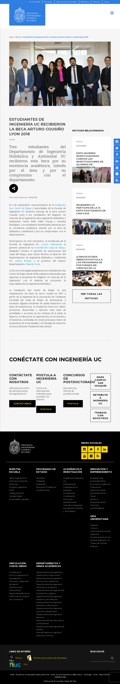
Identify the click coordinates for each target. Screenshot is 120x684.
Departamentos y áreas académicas (48, 565)
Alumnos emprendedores (97, 506)
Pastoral (94, 546)
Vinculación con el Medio (18, 565)
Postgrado (41, 484)
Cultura (93, 528)
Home (11, 37)
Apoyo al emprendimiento (98, 500)
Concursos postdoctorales (69, 500)
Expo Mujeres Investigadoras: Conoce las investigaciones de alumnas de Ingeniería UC (89, 160)
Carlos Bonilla (23, 261)
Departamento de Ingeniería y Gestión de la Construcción (49, 573)
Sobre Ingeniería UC (18, 478)
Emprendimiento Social (98, 494)
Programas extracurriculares (97, 488)
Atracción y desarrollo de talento (19, 582)
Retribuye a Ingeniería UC (100, 399)
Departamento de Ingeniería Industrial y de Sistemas (49, 598)
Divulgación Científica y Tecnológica (73, 509)
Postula (46, 409)
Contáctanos (22, 403)
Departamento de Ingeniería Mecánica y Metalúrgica (49, 603)
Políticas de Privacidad (53, 681)
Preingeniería (15, 578)
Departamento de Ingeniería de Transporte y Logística (50, 591)
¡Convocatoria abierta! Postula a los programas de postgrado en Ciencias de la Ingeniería (89, 263)
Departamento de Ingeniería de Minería (50, 628)
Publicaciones (69, 484)
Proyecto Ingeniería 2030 (18, 488)
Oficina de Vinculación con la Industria (19, 598)
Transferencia (15, 572)
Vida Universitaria (99, 517)
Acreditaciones (42, 490)
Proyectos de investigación (69, 494)
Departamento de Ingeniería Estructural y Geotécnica (49, 579)
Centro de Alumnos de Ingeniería (100, 532)
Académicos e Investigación (72, 470)
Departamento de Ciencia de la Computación (50, 622)
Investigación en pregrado (70, 488)
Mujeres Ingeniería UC (100, 540)
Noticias (18, 37)
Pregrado (40, 481)
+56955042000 (60, 677)
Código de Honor (16, 493)
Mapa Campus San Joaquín (101, 381)
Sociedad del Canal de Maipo (49, 247)
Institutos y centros (44, 635)
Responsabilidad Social (19, 593)
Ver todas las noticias (91, 296)
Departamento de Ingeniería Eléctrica (49, 616)
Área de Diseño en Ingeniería (49, 632)
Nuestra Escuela (15, 470)
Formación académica (100, 484)
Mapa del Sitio (70, 681)
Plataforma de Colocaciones (15, 588)
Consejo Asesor (15, 496)
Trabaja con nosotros (100, 415)
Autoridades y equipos (19, 499)
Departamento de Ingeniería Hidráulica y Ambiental (49, 585)
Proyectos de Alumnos (100, 537)
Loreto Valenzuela (51, 244)
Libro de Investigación (73, 505)
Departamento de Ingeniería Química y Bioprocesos (49, 609)
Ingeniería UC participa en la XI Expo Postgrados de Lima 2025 (91, 209)
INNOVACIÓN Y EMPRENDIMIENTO (101, 470)
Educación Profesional (46, 487)
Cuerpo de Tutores (98, 543)
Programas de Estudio (46, 470)
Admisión (40, 478)
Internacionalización (18, 481)
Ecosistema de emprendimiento (98, 479)
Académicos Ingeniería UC (73, 479)
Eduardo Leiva (32, 264)
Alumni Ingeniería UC (19, 575)
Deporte (94, 525)
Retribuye (13, 484)
